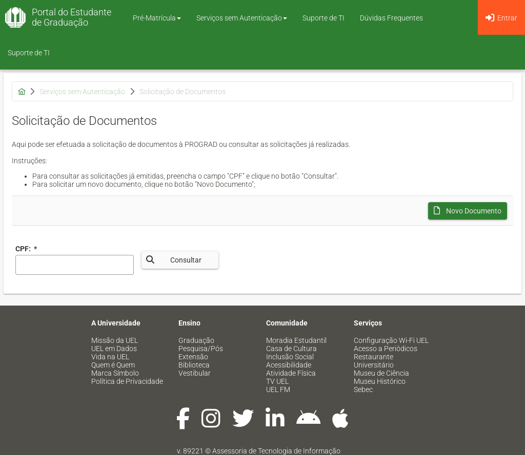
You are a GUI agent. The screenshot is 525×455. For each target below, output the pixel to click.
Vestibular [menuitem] (194, 373)
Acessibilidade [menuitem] (288, 365)
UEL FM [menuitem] (278, 389)
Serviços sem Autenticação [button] (241, 18)
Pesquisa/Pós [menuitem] (200, 348)
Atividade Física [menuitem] (291, 373)
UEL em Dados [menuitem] (114, 348)
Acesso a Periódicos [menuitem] (385, 348)
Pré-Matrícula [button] (157, 18)
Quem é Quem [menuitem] (113, 365)
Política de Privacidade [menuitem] (127, 381)
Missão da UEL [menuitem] (114, 340)
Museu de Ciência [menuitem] (381, 373)
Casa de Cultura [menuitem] (291, 348)
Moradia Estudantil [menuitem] (296, 340)
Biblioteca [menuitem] (194, 365)
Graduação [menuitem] (196, 340)
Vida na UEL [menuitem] (110, 357)
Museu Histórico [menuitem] (380, 381)
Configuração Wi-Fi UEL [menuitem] (391, 340)
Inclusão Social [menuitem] (290, 357)
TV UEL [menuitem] (277, 381)
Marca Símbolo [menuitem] (115, 373)
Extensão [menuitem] (193, 357)
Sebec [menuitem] (363, 389)
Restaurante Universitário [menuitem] (374, 361)
